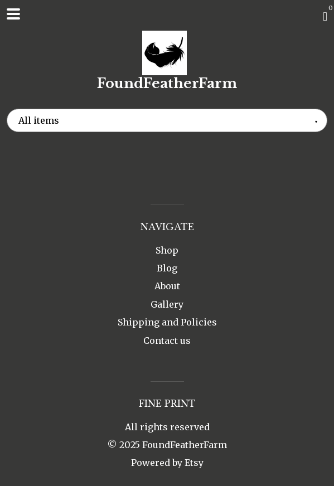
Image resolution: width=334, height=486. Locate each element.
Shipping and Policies (167, 322)
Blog (167, 268)
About (167, 285)
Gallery (167, 304)
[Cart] (325, 16)
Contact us (167, 340)
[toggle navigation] (13, 14)
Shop (167, 250)
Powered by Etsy (167, 462)
